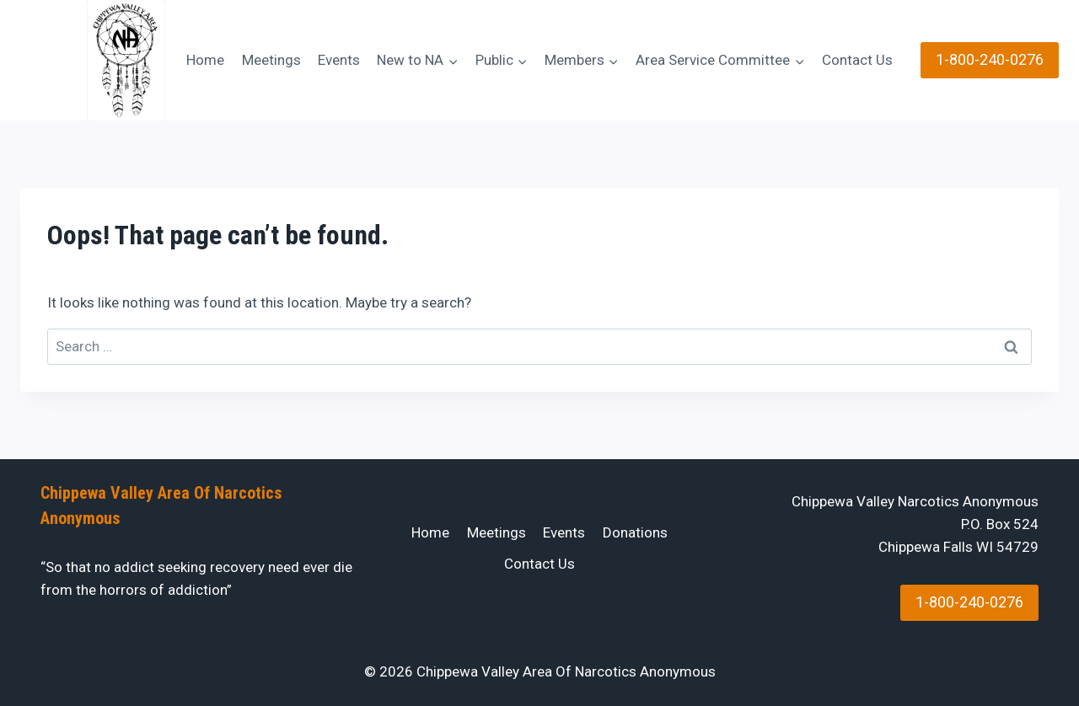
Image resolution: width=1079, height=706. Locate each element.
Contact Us (857, 59)
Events (339, 59)
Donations (635, 532)
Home (205, 59)
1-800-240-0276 (990, 59)
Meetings (271, 59)
